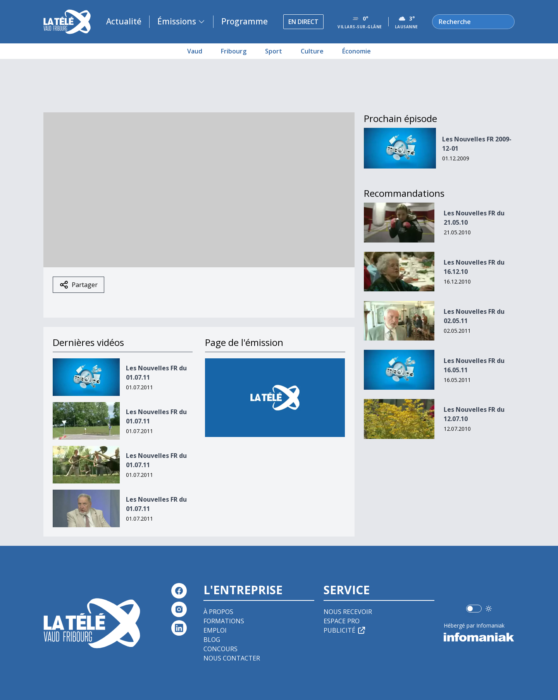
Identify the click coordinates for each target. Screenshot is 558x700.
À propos (218, 611)
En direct (303, 21)
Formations (223, 621)
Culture (312, 51)
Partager (78, 284)
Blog (211, 639)
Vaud (194, 51)
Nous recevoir (348, 611)
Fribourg (233, 51)
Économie (356, 51)
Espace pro (342, 621)
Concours (220, 649)
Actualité (123, 21)
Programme (244, 21)
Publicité (345, 630)
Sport (273, 51)
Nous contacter (231, 658)
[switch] (474, 608)
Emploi (215, 630)
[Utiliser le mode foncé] (489, 608)
